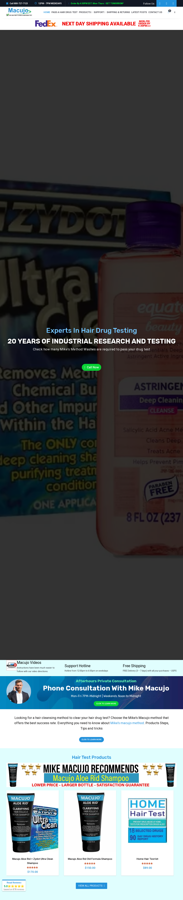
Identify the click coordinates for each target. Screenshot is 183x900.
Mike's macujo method (127, 723)
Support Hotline (77, 666)
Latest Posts (139, 12)
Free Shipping (134, 666)
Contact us (155, 12)
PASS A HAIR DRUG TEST (64, 12)
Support (99, 12)
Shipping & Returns (118, 12)
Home (47, 12)
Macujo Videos (29, 662)
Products (85, 12)
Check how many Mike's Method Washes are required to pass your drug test (91, 349)
